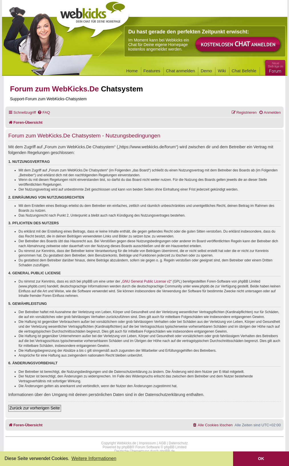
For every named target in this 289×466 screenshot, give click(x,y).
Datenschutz (178, 443)
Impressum (147, 443)
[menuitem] (43, 112)
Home (132, 70)
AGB (162, 443)
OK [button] (261, 458)
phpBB (127, 447)
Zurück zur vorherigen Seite (34, 408)
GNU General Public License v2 (146, 281)
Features (152, 70)
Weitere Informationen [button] (93, 458)
